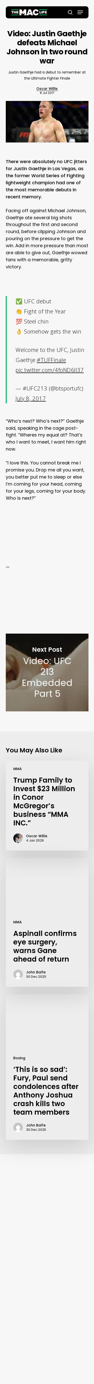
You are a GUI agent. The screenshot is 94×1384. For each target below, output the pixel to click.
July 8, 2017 (31, 398)
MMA (17, 769)
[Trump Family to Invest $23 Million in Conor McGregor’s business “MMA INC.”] (47, 806)
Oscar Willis (47, 88)
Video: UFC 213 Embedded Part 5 (47, 673)
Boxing (19, 1058)
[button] (80, 12)
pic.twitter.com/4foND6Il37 (50, 370)
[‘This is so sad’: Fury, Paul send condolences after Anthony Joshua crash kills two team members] (47, 1067)
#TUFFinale (51, 359)
